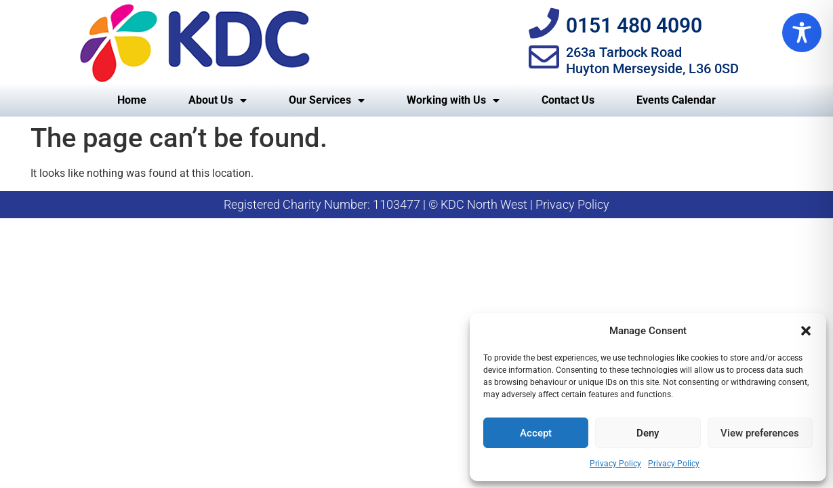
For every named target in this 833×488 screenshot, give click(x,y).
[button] (806, 331)
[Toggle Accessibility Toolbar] (802, 33)
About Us (217, 100)
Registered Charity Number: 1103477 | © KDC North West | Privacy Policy (416, 204)
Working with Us (453, 100)
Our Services (327, 100)
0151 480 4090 (634, 25)
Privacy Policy (615, 463)
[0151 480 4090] (544, 23)
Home (131, 100)
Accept (536, 433)
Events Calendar (676, 100)
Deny (647, 433)
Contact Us (568, 100)
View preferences (759, 433)
